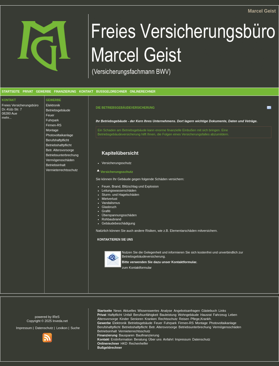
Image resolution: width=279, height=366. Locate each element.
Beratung (140, 339)
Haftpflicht (115, 314)
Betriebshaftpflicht (59, 145)
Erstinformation (121, 339)
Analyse (166, 310)
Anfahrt (168, 339)
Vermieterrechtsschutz (62, 170)
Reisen (184, 319)
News (117, 310)
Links (222, 310)
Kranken (151, 319)
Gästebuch (209, 310)
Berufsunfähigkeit (145, 314)
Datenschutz (44, 328)
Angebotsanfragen (186, 310)
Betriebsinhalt (56, 165)
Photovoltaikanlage (59, 135)
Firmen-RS (54, 125)
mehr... (7, 117)
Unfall (128, 314)
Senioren (136, 319)
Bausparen (126, 335)
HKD (124, 343)
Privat (28, 91)
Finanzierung (65, 91)
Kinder (124, 319)
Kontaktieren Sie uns (115, 239)
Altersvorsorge (107, 319)
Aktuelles (129, 310)
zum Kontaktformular (137, 267)
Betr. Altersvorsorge (60, 150)
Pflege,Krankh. (201, 319)
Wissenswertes (148, 310)
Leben (232, 314)
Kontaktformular (183, 262)
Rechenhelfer (138, 343)
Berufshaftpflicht (57, 140)
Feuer (50, 115)
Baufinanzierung (147, 335)
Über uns (155, 339)
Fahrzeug (220, 314)
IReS (55, 317)
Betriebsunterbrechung (62, 155)
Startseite (11, 91)
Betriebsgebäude (58, 110)
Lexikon (61, 328)
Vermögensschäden (60, 160)
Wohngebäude (188, 314)
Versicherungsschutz (117, 163)
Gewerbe (43, 91)
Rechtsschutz (168, 319)
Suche (75, 328)
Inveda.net (60, 321)
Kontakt (86, 91)
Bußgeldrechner (111, 91)
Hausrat (206, 314)
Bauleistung (168, 314)
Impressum (24, 328)
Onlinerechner (142, 91)
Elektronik (53, 105)
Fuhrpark (52, 120)
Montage (52, 130)
